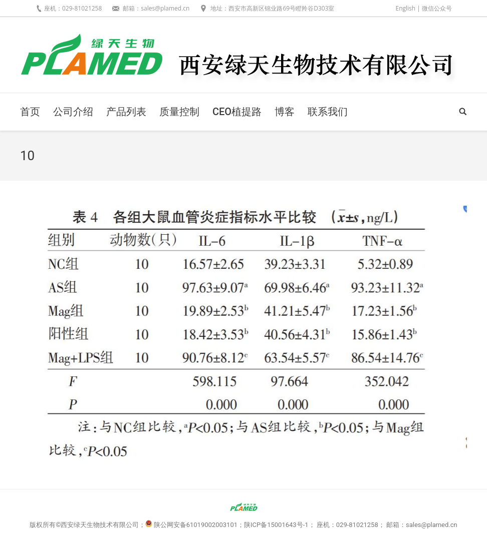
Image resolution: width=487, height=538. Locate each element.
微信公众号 (437, 8)
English (405, 8)
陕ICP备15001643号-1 (276, 524)
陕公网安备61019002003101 (195, 524)
